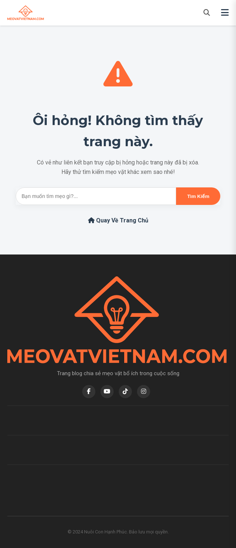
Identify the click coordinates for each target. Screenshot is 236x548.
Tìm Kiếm (198, 196)
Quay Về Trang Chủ (118, 220)
